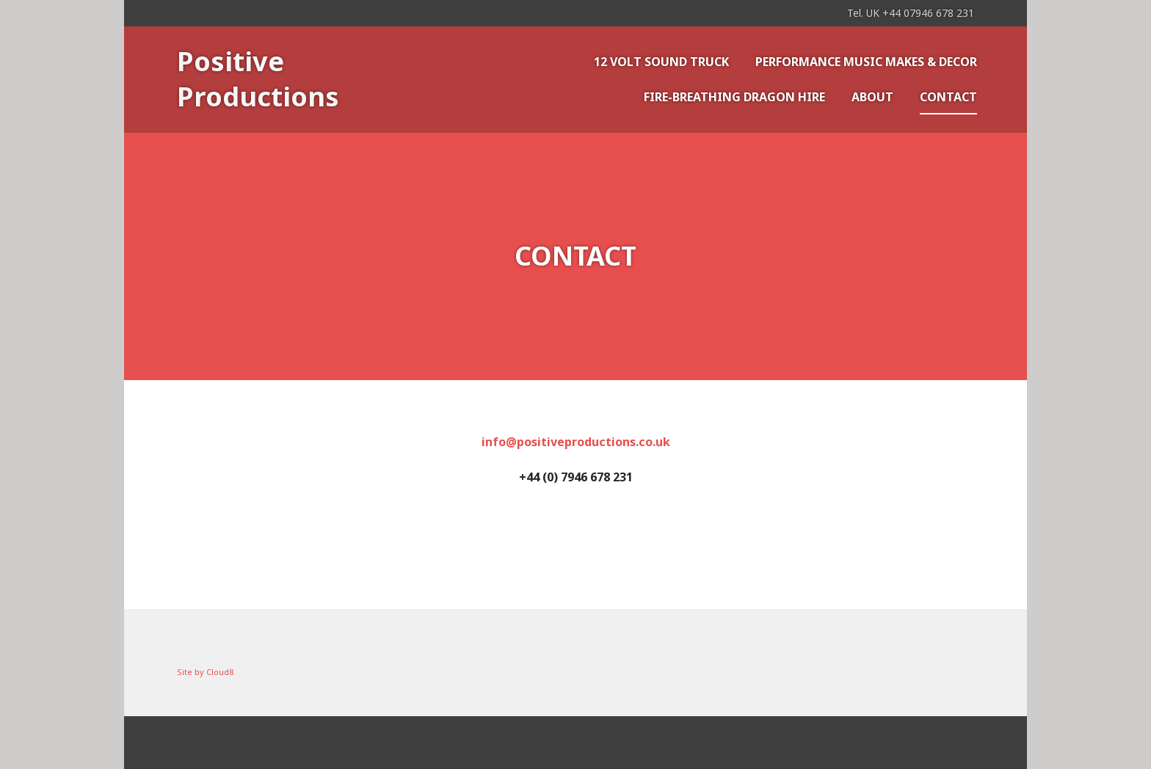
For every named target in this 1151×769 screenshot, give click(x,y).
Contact (948, 97)
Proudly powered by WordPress (252, 742)
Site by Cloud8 (205, 671)
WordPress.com (461, 742)
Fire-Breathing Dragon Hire (734, 97)
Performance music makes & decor (866, 62)
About (872, 97)
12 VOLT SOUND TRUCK (661, 62)
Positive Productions (258, 78)
